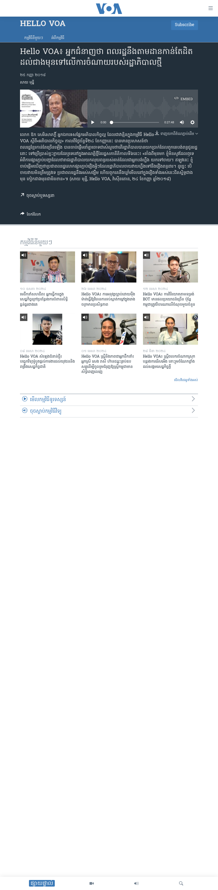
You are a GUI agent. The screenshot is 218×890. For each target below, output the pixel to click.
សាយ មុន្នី (27, 82)
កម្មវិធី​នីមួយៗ (33, 38)
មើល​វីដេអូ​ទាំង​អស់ (186, 380)
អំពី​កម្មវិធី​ (57, 38)
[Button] (30, 215)
